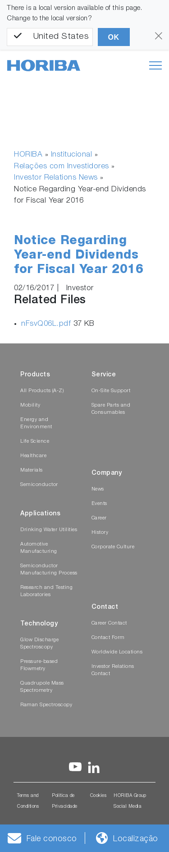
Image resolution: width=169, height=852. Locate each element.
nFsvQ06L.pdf (47, 324)
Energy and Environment (36, 423)
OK (113, 37)
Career (99, 518)
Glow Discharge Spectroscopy (39, 644)
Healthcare (33, 456)
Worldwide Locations (117, 652)
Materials (31, 470)
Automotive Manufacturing (38, 548)
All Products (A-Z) (42, 391)
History (100, 532)
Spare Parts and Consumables (111, 409)
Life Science (34, 441)
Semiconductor (39, 484)
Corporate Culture (113, 547)
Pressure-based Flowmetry (39, 665)
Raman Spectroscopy (46, 705)
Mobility (30, 405)
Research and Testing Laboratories (46, 591)
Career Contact (109, 623)
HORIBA (28, 155)
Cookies (98, 796)
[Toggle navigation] (155, 65)
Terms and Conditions (28, 801)
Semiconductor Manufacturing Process (49, 570)
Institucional (71, 155)
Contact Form (108, 637)
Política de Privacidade (65, 801)
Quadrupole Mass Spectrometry (42, 687)
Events (99, 503)
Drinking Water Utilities (48, 530)
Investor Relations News (56, 178)
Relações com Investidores (61, 167)
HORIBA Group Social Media (130, 801)
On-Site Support (111, 391)
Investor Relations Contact (112, 670)
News (97, 489)
